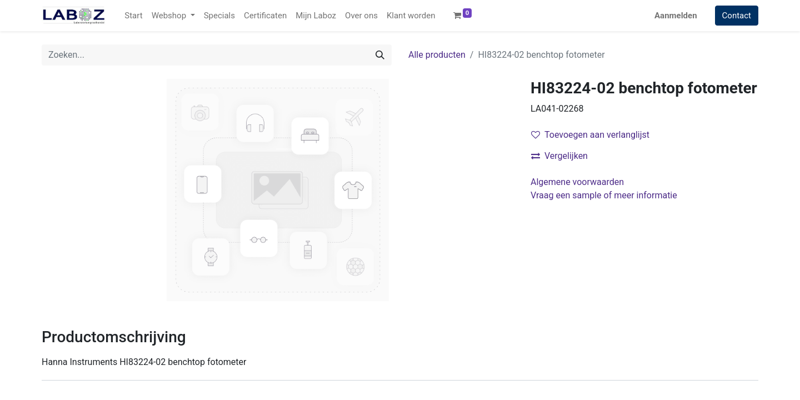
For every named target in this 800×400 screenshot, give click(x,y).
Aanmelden (675, 16)
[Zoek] (380, 55)
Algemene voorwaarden (577, 182)
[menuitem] (133, 16)
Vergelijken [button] (559, 156)
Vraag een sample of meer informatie (605, 195)
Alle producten (437, 54)
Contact (736, 16)
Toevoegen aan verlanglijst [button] (590, 134)
